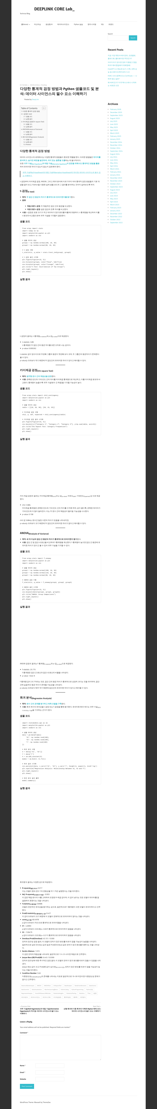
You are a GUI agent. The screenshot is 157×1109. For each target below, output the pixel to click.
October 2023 (115, 183)
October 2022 (115, 219)
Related (28, 144)
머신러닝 (37, 24)
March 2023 (114, 204)
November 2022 (116, 216)
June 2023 (114, 195)
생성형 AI (49, 24)
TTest (88, 993)
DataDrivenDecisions (80, 986)
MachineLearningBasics (51, 989)
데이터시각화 (46, 997)
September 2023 (116, 187)
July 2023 (113, 192)
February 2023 (115, 207)
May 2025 (114, 127)
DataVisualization (37, 989)
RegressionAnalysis (26, 993)
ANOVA (39, 986)
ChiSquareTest (58, 986)
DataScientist (25, 989)
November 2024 (116, 145)
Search (110, 34)
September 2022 (116, 222)
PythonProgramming (77, 989)
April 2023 (114, 201)
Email (22, 1072)
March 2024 (114, 169)
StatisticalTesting (71, 993)
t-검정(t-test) (27, 114)
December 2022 (116, 213)
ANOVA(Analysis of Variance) (32, 129)
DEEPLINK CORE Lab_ (54, 9)
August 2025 (115, 118)
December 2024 (116, 142)
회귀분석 (83, 997)
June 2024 (114, 160)
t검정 (94, 993)
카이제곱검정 (57, 997)
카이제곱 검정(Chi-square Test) (33, 121)
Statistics (81, 993)
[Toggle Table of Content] (43, 108)
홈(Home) (25, 24)
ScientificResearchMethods (43, 993)
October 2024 (115, 148)
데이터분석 (24, 997)
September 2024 (116, 151)
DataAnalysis (68, 986)
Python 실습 (78, 24)
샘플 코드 (29, 116)
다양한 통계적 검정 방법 (31, 111)
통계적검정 (67, 997)
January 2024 (115, 175)
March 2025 (114, 133)
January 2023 (115, 210)
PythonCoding (65, 989)
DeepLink (35, 99)
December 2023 (116, 178)
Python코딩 (89, 989)
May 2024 (114, 163)
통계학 (75, 997)
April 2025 (114, 130)
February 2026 (115, 109)
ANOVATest (47, 986)
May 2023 (114, 198)
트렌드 (111, 24)
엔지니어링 (92, 24)
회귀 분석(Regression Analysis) (33, 137)
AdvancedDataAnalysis (27, 986)
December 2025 (116, 112)
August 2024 (115, 154)
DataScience (92, 986)
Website (23, 1079)
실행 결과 (29, 119)
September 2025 (116, 115)
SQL (102, 24)
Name (22, 1065)
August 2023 (115, 190)
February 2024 (115, 172)
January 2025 (115, 139)
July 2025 (113, 121)
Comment (24, 1032)
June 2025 (114, 124)
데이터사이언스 (63, 24)
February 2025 (115, 136)
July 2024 (113, 157)
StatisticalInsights (58, 993)
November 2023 (116, 180)
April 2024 (114, 166)
